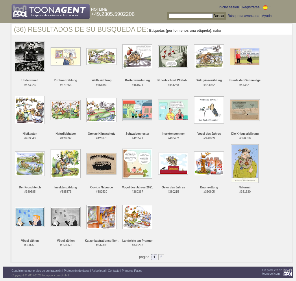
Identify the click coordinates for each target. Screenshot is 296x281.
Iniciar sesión (229, 7)
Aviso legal (99, 270)
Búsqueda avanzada (243, 16)
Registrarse (250, 7)
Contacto (113, 270)
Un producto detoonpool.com (272, 272)
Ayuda (267, 16)
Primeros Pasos (132, 270)
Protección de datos (76, 270)
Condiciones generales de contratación (37, 270)
